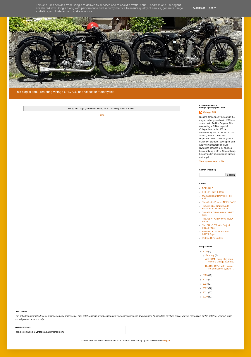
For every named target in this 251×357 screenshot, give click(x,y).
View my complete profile (211, 161)
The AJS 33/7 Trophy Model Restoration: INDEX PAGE (215, 207)
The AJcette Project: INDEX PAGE (219, 202)
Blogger (166, 340)
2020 (205, 296)
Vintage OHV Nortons (212, 238)
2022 (205, 288)
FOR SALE (207, 188)
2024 (205, 279)
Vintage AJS (209, 112)
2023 (205, 284)
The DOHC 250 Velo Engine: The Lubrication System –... (220, 267)
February (210, 255)
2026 (205, 251)
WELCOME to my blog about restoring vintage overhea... (219, 260)
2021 (205, 292)
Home (101, 115)
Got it (212, 8)
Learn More (198, 8)
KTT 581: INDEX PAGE (213, 192)
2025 (205, 275)
